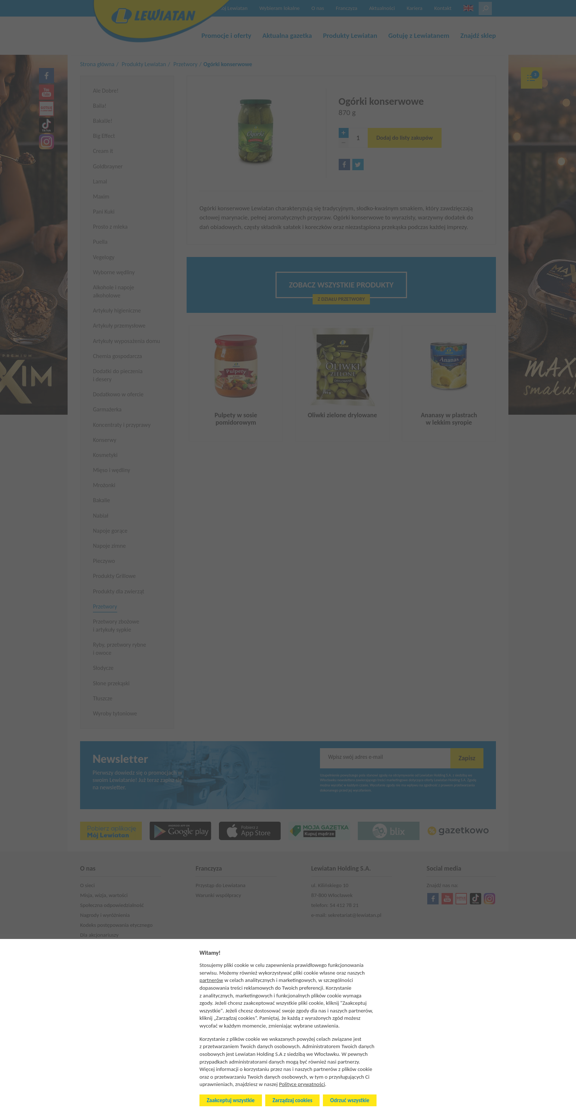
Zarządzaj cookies (292, 1100)
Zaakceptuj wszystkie (231, 1100)
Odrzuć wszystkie (349, 1100)
